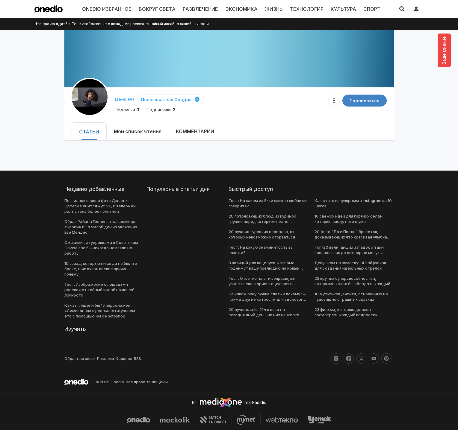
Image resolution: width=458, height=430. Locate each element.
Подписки (126, 110)
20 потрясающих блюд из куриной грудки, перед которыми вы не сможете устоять (267, 221)
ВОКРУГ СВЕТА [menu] (161, 9)
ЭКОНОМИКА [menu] (241, 9)
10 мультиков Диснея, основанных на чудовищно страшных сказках (351, 296)
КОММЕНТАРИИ (192, 131)
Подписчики (159, 110)
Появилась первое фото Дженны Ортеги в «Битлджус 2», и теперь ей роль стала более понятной (98, 206)
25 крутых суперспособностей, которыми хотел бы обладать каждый (351, 281)
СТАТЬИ (88, 131)
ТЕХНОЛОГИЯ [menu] (305, 9)
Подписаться (365, 101)
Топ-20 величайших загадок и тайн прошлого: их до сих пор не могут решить (348, 252)
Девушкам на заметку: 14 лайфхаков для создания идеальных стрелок (354, 265)
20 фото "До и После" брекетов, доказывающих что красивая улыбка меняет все (350, 237)
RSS (134, 358)
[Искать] (402, 9)
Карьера (122, 358)
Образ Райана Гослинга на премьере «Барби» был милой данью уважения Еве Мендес (100, 227)
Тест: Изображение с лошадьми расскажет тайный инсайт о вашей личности (136, 23)
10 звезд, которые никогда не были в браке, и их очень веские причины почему (100, 269)
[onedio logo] (48, 9)
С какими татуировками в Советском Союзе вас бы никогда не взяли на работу (99, 248)
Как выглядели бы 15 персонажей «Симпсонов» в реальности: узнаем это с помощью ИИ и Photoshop (98, 311)
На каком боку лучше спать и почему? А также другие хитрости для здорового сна (267, 299)
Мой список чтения (134, 131)
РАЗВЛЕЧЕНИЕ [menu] (202, 9)
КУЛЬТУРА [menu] (340, 9)
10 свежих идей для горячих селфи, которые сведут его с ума (349, 218)
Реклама (104, 358)
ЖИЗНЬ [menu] (273, 9)
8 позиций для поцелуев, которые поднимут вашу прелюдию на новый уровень (264, 268)
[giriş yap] (416, 9)
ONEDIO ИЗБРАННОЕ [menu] (112, 9)
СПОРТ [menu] (366, 9)
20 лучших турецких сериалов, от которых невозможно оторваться (261, 234)
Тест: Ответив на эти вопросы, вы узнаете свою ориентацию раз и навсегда (261, 284)
